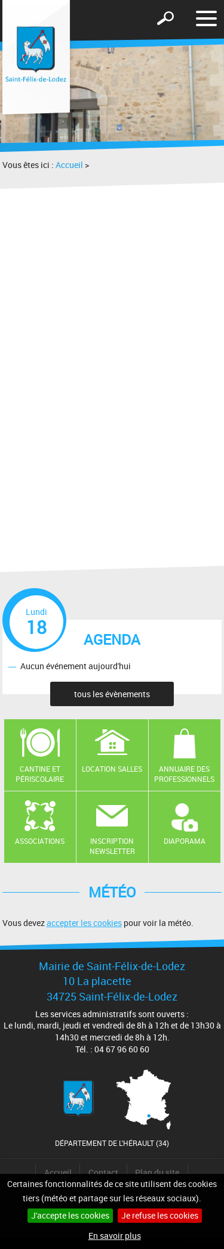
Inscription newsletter (112, 846)
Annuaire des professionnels (184, 774)
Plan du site (157, 1172)
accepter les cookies (84, 922)
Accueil (69, 164)
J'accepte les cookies (70, 1215)
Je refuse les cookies (159, 1215)
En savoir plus (114, 1235)
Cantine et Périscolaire (40, 774)
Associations (40, 841)
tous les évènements (112, 694)
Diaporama (184, 841)
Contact (103, 1172)
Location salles (112, 768)
